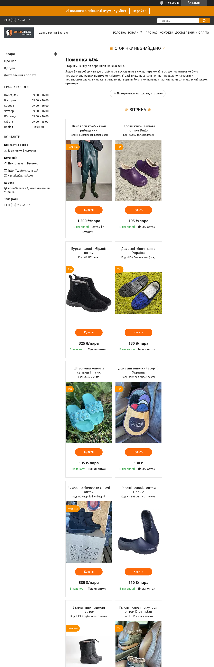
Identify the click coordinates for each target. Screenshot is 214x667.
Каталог (9, 641)
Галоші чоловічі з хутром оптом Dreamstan (88, 490)
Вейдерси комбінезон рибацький (88, 128)
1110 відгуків (172, 2)
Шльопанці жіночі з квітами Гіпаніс (137, 251)
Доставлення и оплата (192, 32)
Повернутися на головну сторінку (140, 93)
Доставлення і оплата (20, 75)
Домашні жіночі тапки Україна (88, 251)
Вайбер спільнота (68, 641)
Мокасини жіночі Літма (138, 488)
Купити (88, 210)
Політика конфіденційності (136, 663)
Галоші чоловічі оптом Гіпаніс (137, 370)
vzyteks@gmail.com (21, 175)
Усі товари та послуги (88, 609)
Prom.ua (126, 659)
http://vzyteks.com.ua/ (23, 170)
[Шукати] (204, 20)
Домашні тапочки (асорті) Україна (187, 251)
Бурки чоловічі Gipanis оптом (186, 128)
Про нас (151, 32)
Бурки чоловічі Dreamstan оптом (186, 490)
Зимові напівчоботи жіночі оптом (88, 370)
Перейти (139, 11)
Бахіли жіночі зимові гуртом (186, 370)
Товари (133, 32)
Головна (119, 32)
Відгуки (9, 68)
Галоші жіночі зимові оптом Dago (137, 128)
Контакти (166, 32)
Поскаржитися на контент (104, 663)
